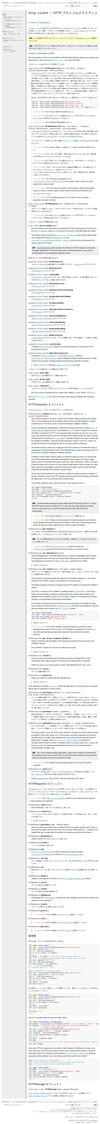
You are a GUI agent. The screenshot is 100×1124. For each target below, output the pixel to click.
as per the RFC (79, 591)
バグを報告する (93, 1120)
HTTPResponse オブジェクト (14, 24)
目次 (4, 14)
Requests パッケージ (83, 38)
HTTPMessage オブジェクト (13, 27)
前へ (80, 3)
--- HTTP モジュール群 (12, 34)
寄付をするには (93, 1117)
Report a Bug (7, 49)
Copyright (73, 1108)
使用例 (7, 26)
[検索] (85, 6)
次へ (84, 3)
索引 (96, 3)
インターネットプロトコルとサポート (55, 3)
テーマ (71, 6)
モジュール (90, 3)
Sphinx (78, 1122)
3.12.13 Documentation (19, 3)
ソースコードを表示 (9, 51)
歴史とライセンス (81, 1113)
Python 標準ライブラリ (35, 3)
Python (6, 3)
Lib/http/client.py (44, 22)
